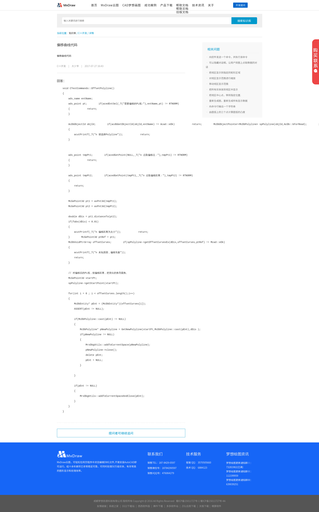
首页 (94, 5)
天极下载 (204, 506)
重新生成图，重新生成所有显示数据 (228, 100)
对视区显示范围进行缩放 (222, 78)
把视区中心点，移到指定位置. (225, 95)
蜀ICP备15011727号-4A (212, 501)
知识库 (72, 33)
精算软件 (216, 506)
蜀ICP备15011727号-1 (188, 501)
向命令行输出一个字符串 (222, 106)
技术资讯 (198, 5)
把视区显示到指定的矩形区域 (224, 72)
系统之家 (114, 506)
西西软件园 (144, 506)
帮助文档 (182, 5)
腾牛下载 (158, 506)
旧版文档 (182, 12)
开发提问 (240, 5)
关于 (211, 5)
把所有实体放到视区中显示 (223, 89)
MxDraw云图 (110, 5)
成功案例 (150, 5)
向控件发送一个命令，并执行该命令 (228, 57)
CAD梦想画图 (131, 5)
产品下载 (166, 5)
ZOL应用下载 (189, 506)
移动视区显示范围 (218, 83)
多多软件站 (172, 506)
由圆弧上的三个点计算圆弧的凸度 (227, 112)
